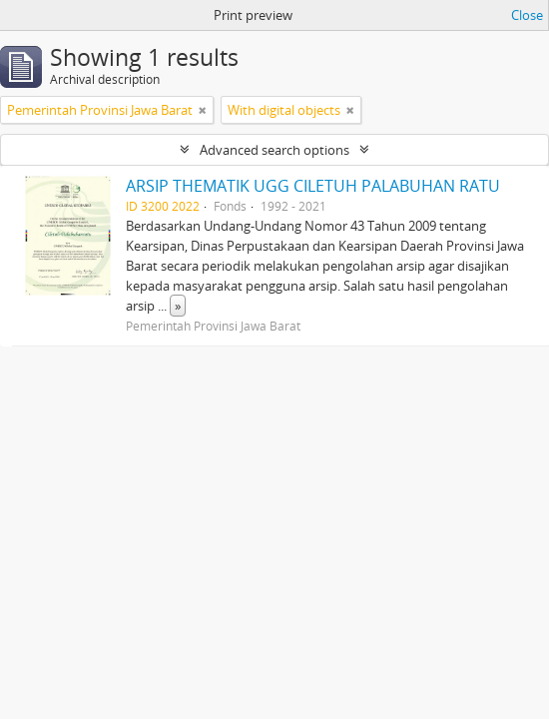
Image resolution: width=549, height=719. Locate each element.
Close (527, 15)
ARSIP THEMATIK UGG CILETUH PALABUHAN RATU (313, 186)
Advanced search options (274, 150)
